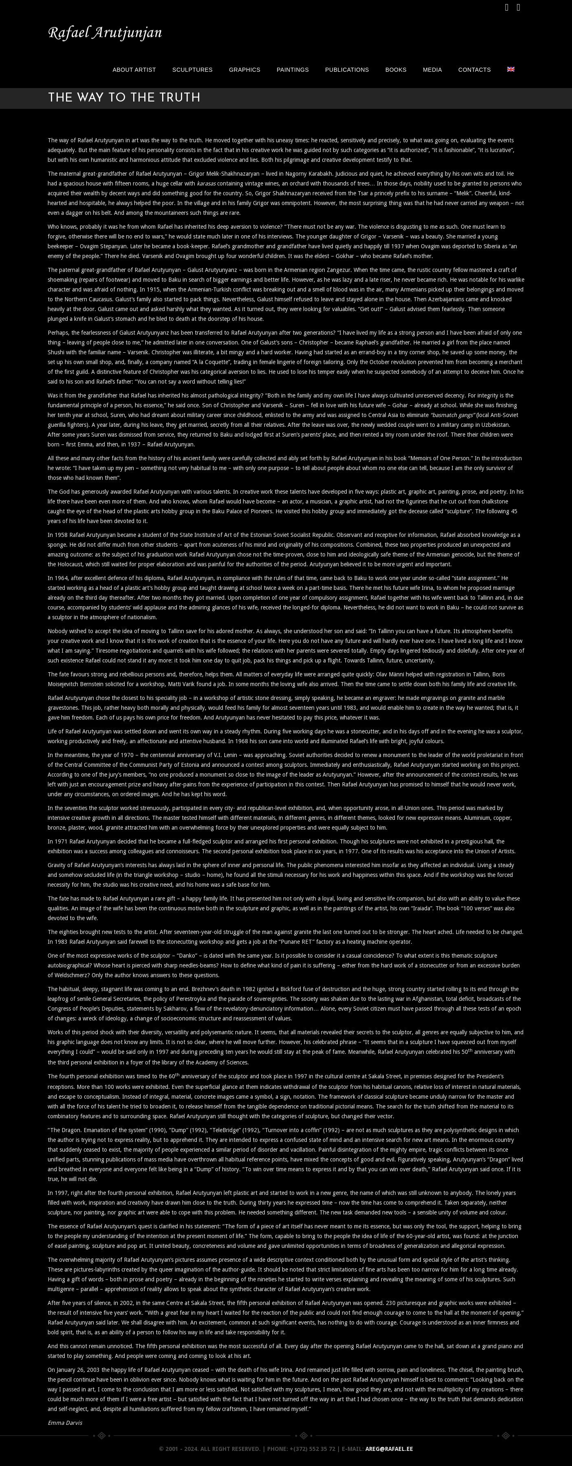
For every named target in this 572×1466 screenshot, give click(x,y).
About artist (134, 69)
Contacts (474, 69)
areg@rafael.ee (389, 1449)
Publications (347, 69)
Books (396, 69)
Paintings (293, 69)
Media (432, 69)
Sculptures (192, 69)
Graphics (244, 69)
